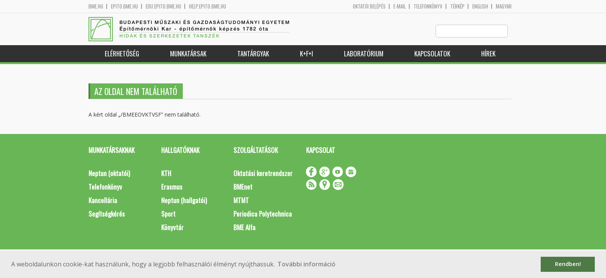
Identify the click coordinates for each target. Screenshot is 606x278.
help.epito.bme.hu (207, 6)
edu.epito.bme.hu (163, 6)
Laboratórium (363, 54)
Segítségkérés (107, 214)
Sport (168, 214)
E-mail (399, 6)
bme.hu (96, 6)
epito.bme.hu (124, 6)
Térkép (457, 6)
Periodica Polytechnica (262, 214)
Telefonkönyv (428, 6)
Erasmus (171, 187)
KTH (166, 173)
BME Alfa (244, 227)
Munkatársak (188, 54)
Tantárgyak (253, 54)
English (480, 6)
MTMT (241, 200)
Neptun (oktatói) (109, 173)
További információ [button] (306, 264)
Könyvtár (172, 227)
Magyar (504, 6)
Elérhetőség (122, 54)
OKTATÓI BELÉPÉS (369, 6)
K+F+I (306, 54)
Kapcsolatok (432, 54)
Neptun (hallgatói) (184, 200)
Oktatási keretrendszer (263, 173)
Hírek (488, 54)
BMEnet (242, 187)
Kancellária (103, 200)
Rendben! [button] (568, 264)
